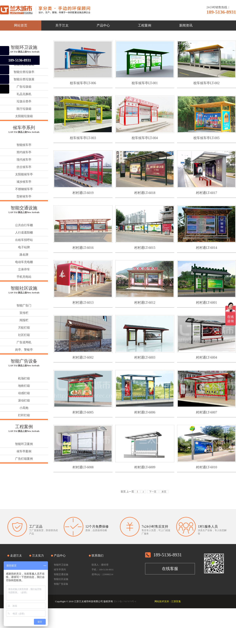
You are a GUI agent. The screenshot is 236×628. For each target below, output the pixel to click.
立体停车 (24, 269)
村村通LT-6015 (144, 248)
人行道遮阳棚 (24, 232)
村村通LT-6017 (206, 193)
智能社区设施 (24, 288)
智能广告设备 (24, 361)
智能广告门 (24, 305)
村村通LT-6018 (144, 193)
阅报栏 (24, 320)
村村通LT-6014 (206, 248)
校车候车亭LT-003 (83, 138)
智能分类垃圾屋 (24, 79)
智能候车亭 (24, 144)
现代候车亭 (24, 159)
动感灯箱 (24, 393)
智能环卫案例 (24, 443)
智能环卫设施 (24, 47)
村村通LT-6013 (83, 302)
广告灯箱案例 (24, 458)
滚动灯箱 (24, 400)
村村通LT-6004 (206, 357)
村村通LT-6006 (144, 412)
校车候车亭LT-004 (145, 138)
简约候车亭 (24, 152)
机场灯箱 (24, 378)
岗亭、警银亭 (24, 349)
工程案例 (24, 426)
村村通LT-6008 (83, 467)
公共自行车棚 (24, 225)
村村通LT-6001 (206, 302)
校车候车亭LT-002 (206, 83)
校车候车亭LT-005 (206, 138)
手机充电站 (24, 276)
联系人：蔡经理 (100, 564)
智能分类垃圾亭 (24, 71)
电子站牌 (24, 247)
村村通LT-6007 (206, 412)
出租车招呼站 (24, 239)
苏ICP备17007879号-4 (125, 601)
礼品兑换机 (24, 94)
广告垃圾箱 (24, 86)
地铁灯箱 (24, 385)
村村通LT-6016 (83, 248)
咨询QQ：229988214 (102, 574)
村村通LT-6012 (144, 302)
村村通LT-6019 (83, 193)
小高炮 (24, 407)
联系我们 (97, 555)
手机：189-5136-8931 (103, 569)
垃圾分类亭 (24, 101)
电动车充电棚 (24, 262)
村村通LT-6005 (83, 412)
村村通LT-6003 (144, 357)
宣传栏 (24, 312)
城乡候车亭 (24, 181)
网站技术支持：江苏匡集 (168, 601)
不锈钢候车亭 (24, 189)
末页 (164, 491)
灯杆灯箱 (24, 415)
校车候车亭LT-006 (83, 83)
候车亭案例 (24, 451)
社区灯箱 (24, 334)
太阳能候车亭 (24, 174)
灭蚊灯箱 (24, 327)
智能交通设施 (24, 208)
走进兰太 (16, 555)
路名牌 (24, 254)
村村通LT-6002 (83, 357)
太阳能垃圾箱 (24, 116)
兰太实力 (38, 555)
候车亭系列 (24, 127)
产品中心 (60, 555)
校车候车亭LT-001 (145, 83)
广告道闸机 (24, 342)
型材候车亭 (24, 196)
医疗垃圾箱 (24, 108)
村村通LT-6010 (206, 467)
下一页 (152, 491)
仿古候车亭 (24, 167)
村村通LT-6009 (144, 467)
